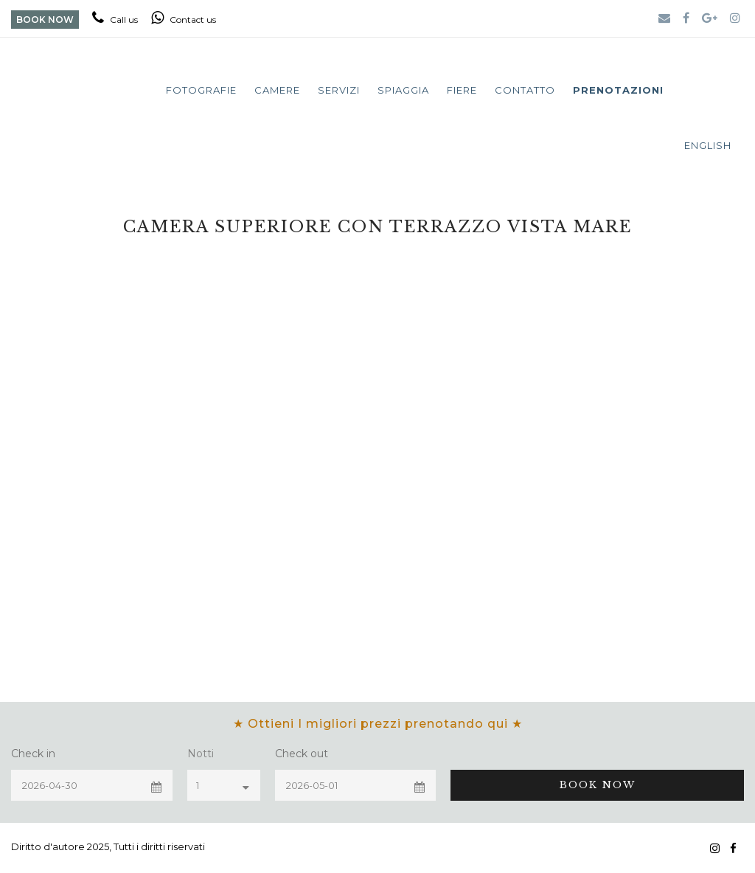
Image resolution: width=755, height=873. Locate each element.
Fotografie (201, 90)
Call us (115, 19)
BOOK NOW (45, 19)
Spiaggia (403, 90)
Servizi (339, 90)
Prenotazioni (618, 90)
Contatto (525, 90)
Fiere (462, 90)
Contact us (183, 19)
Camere (277, 90)
